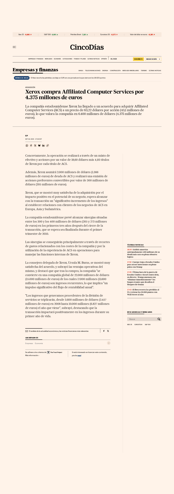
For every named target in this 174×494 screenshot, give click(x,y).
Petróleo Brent (76, 34)
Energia (105, 70)
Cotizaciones (67, 59)
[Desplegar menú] (14, 47)
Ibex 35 (21, 34)
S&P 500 (47, 34)
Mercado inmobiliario (130, 70)
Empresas (29, 343)
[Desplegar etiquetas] (108, 343)
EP (26, 136)
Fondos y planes (80, 59)
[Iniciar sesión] (153, 59)
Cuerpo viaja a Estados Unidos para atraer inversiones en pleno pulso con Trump (143, 264)
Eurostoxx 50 (105, 34)
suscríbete (138, 59)
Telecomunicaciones (92, 70)
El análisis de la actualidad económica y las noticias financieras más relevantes (58, 331)
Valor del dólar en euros (138, 34)
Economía (57, 59)
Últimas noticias (94, 59)
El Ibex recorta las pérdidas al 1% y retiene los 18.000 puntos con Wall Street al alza (143, 292)
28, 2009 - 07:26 (33, 139)
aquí (79, 355)
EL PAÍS (112, 58)
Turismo (144, 70)
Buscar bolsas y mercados (139, 312)
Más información (32, 355)
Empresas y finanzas (35, 59)
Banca (81, 70)
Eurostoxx (138, 324)
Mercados (48, 59)
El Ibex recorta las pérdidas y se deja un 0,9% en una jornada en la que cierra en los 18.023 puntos (68, 78)
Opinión (104, 59)
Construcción (115, 70)
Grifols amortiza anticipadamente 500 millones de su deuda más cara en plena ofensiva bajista (143, 253)
